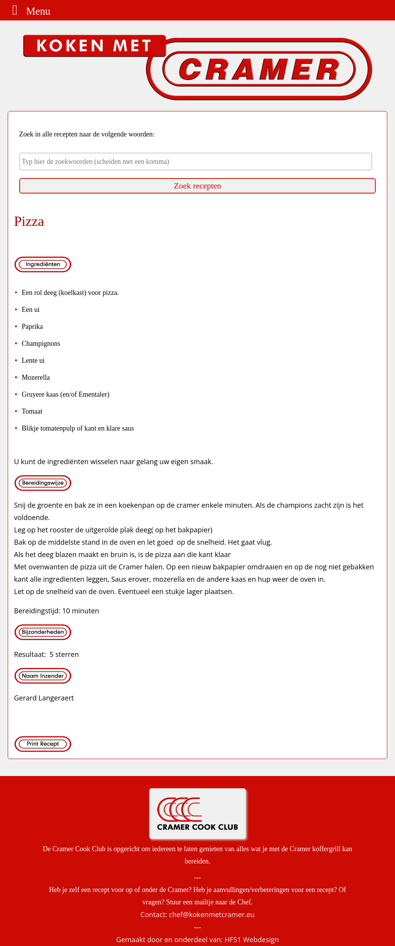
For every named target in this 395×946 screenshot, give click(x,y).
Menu (28, 11)
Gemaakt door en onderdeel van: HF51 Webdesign (197, 939)
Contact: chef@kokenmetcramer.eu (197, 914)
